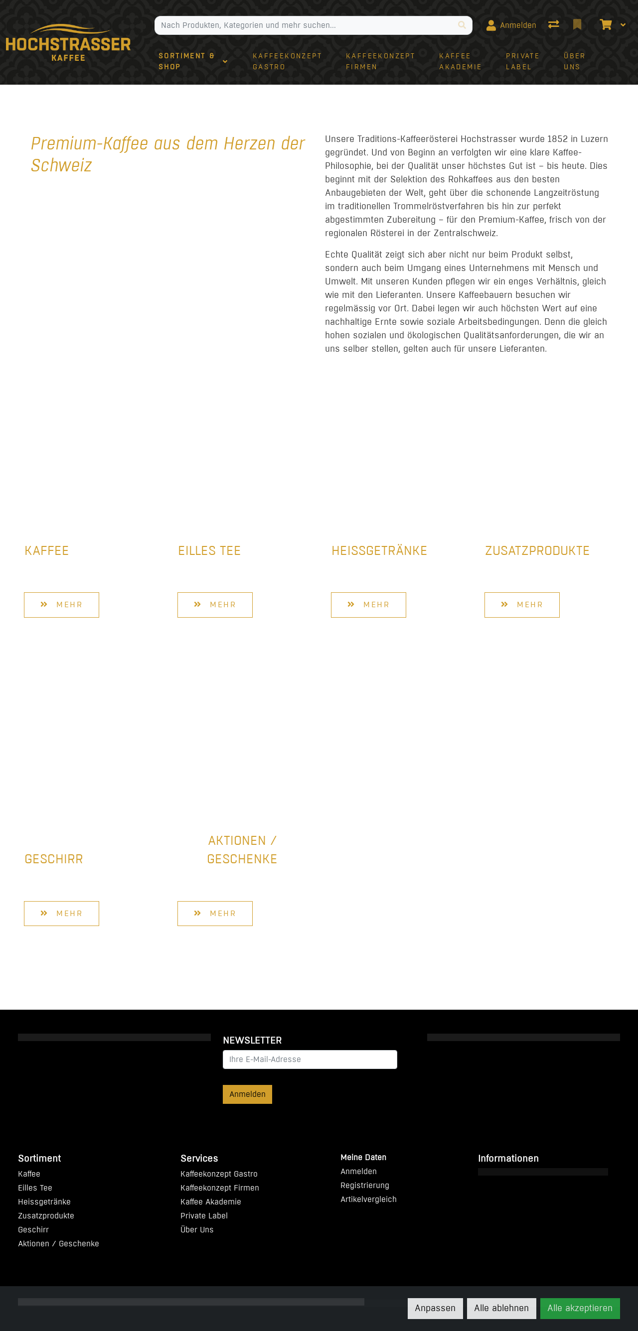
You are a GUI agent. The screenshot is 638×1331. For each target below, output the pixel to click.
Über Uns (197, 1229)
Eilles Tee (209, 550)
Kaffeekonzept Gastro (219, 1174)
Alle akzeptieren (580, 1308)
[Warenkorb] (604, 25)
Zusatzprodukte (537, 550)
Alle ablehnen (501, 1308)
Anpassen (435, 1308)
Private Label (204, 1215)
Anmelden (247, 1094)
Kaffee (46, 550)
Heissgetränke (379, 550)
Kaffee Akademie (210, 1201)
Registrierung (364, 1185)
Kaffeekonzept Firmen (219, 1188)
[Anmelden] (511, 25)
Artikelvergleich (368, 1199)
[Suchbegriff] (304, 25)
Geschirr (53, 859)
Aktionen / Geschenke (242, 850)
